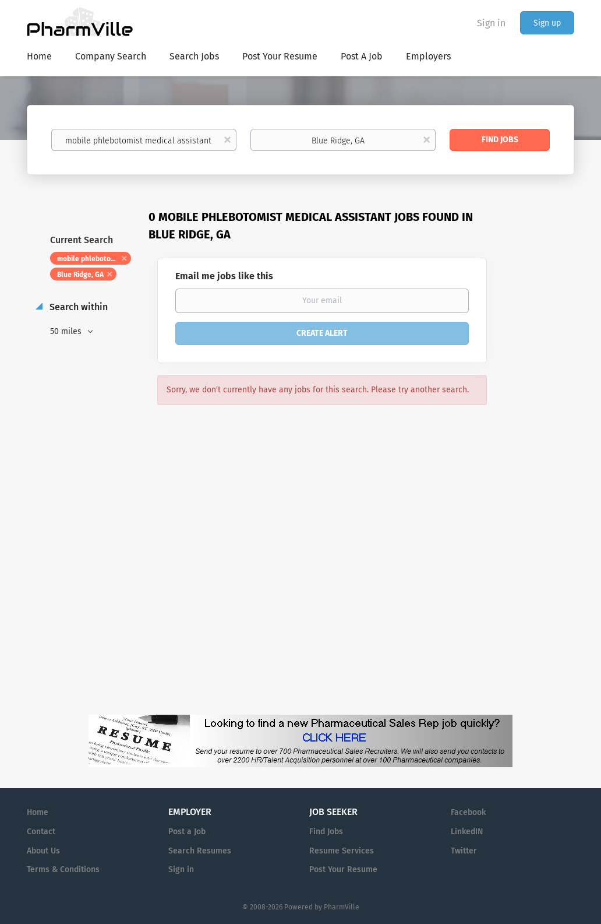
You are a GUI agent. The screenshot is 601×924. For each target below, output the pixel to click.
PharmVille (341, 907)
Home (37, 812)
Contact (41, 832)
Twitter (464, 851)
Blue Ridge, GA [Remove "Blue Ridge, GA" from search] (80, 274)
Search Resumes (199, 851)
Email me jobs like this (224, 276)
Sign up (547, 23)
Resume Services (341, 851)
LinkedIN (467, 832)
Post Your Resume (343, 869)
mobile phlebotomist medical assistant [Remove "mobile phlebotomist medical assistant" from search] (94, 259)
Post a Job (187, 832)
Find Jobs (500, 140)
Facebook (468, 812)
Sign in (491, 23)
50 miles (67, 331)
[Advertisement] (541, 434)
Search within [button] (77, 306)
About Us (43, 851)
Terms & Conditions (63, 869)
